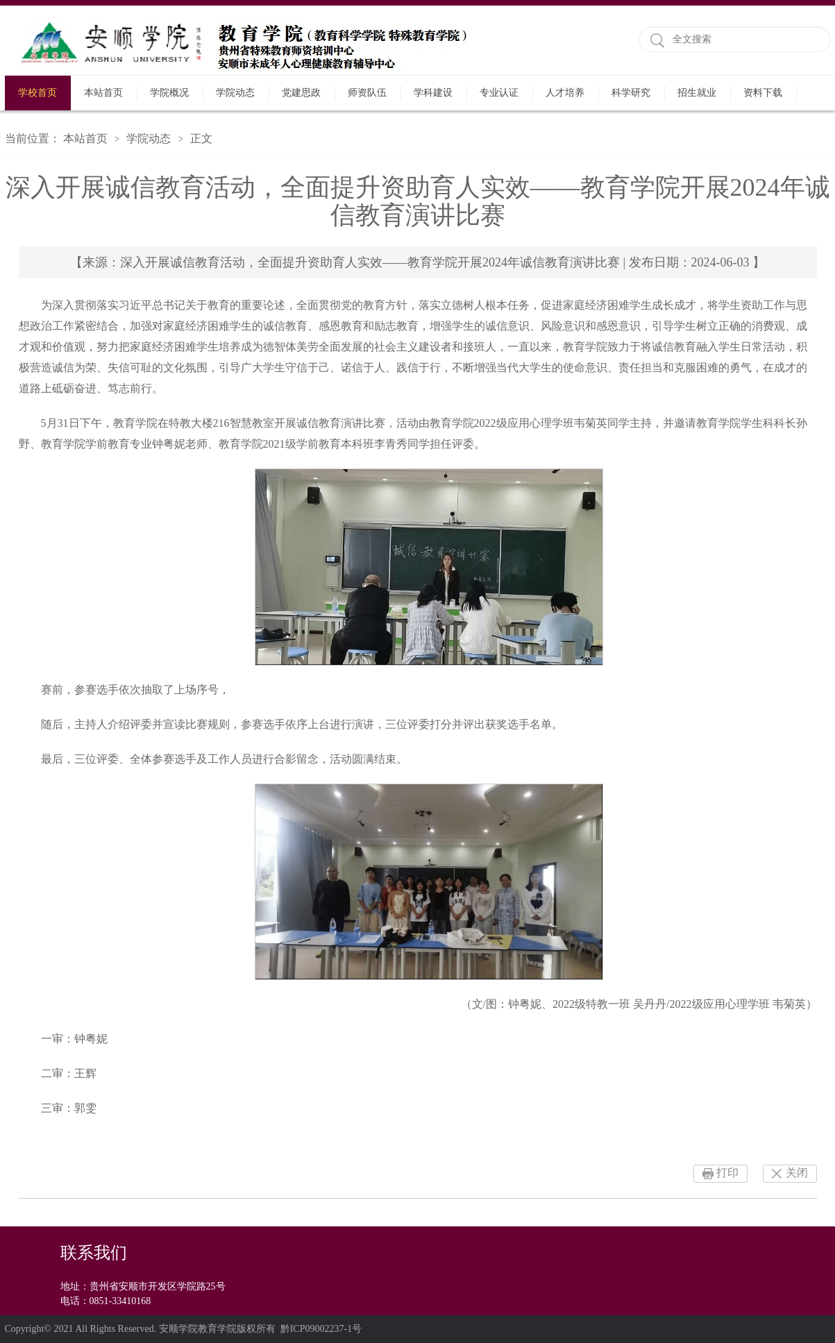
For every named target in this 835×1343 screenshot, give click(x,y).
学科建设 (433, 92)
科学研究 (631, 92)
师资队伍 (367, 92)
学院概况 (169, 92)
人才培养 (565, 92)
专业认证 (499, 92)
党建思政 (301, 92)
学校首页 (37, 92)
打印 (727, 1173)
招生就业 (696, 92)
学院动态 (235, 92)
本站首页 (103, 92)
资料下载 (762, 92)
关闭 (797, 1173)
